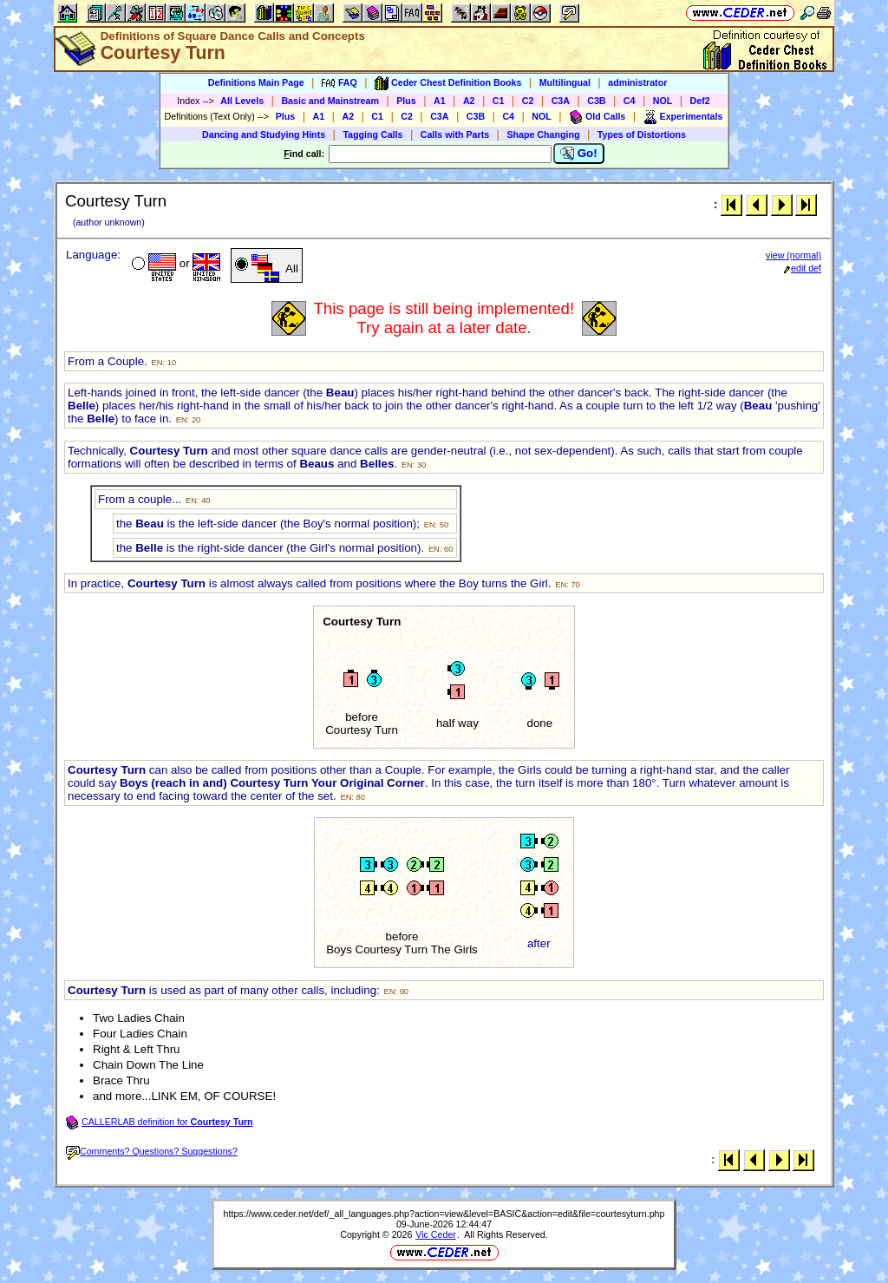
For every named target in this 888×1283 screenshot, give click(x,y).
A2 (469, 100)
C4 (630, 100)
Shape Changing (542, 134)
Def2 (700, 100)
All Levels (242, 100)
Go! (578, 153)
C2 (528, 100)
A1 (440, 100)
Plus (406, 100)
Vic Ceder (435, 1234)
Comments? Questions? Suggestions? (152, 1151)
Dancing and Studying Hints (263, 134)
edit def (802, 268)
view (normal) (793, 255)
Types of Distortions (641, 134)
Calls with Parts (455, 134)
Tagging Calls (372, 134)
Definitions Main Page (256, 82)
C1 (499, 100)
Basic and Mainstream (330, 100)
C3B (596, 100)
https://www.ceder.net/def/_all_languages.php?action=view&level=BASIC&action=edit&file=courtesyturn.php (444, 1213)
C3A (561, 100)
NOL (663, 100)
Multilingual (565, 82)
